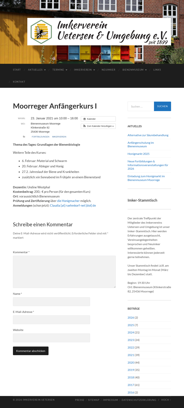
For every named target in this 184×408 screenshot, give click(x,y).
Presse (79, 400)
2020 (131, 362)
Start (17, 69)
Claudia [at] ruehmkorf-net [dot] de (73, 205)
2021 (131, 355)
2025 (131, 325)
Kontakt (19, 81)
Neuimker (108, 69)
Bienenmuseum (133, 69)
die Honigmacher (68, 201)
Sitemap (93, 400)
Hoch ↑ (166, 399)
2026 (131, 317)
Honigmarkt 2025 (139, 153)
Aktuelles (35, 69)
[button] (98, 126)
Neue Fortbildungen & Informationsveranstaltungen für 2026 (148, 164)
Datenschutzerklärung (139, 400)
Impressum (110, 400)
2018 (131, 377)
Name (17, 293)
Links (157, 69)
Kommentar (21, 252)
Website (18, 329)
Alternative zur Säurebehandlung (148, 135)
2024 (131, 332)
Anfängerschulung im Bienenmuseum (141, 144)
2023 (131, 340)
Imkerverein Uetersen (39, 399)
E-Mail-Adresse (23, 311)
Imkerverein (83, 69)
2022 (131, 347)
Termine (58, 69)
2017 (131, 384)
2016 (131, 392)
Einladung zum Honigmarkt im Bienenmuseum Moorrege (146, 178)
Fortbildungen (40, 137)
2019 (131, 369)
